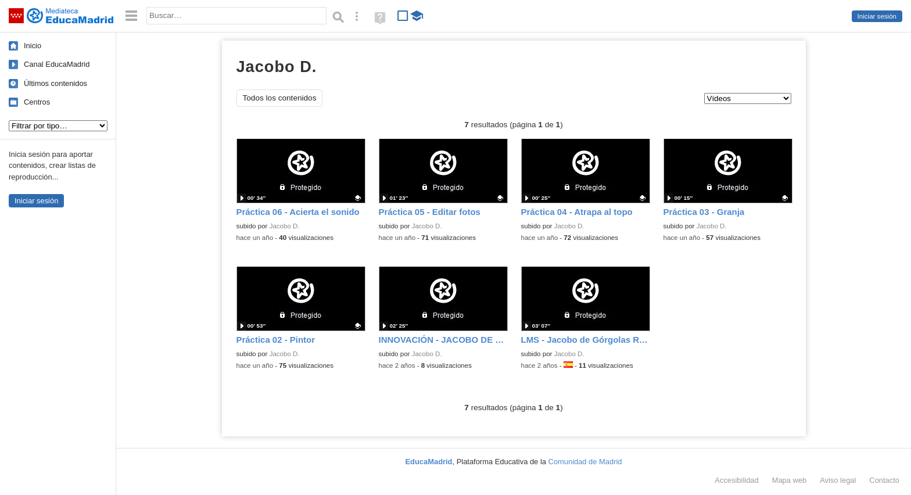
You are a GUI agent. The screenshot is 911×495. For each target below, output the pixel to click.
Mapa (789, 480)
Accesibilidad (736, 480)
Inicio (32, 45)
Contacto (884, 480)
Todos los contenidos (280, 98)
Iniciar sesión (877, 16)
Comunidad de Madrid (585, 461)
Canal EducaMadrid (56, 64)
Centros (37, 102)
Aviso (838, 480)
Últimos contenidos (55, 83)
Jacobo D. (285, 226)
